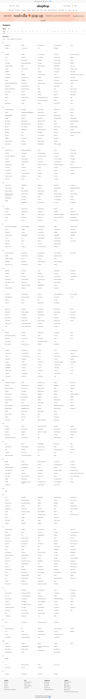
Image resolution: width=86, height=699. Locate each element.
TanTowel (7, 601)
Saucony (7, 566)
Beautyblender (24, 121)
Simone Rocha (41, 529)
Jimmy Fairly (40, 326)
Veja (22, 628)
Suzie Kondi (72, 569)
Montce (55, 414)
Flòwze (39, 240)
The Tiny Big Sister (42, 601)
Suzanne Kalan (73, 566)
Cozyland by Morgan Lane (75, 167)
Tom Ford (56, 604)
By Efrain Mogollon (74, 121)
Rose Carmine (57, 520)
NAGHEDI (7, 429)
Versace (39, 628)
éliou (6, 220)
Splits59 (56, 543)
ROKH (55, 511)
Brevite (55, 123)
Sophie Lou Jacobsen (42, 583)
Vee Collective (8, 637)
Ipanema (39, 294)
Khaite (39, 335)
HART (6, 285)
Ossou (71, 446)
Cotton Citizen (73, 153)
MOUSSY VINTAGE (74, 394)
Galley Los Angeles (9, 253)
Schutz (6, 575)
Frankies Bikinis (57, 240)
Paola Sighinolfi (8, 470)
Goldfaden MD (24, 264)
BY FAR (71, 123)
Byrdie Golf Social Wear (75, 132)
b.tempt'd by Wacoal (9, 109)
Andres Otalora (57, 63)
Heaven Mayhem (25, 279)
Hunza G (72, 279)
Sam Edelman (8, 552)
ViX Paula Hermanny (58, 634)
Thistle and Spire (41, 613)
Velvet (22, 631)
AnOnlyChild (56, 77)
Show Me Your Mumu (25, 560)
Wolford (55, 646)
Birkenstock (40, 118)
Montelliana (56, 417)
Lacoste (6, 356)
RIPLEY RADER (41, 511)
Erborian (56, 208)
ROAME (39, 523)
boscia (55, 112)
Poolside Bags (41, 484)
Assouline (72, 66)
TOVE (55, 616)
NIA (38, 434)
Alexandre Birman (25, 86)
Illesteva (7, 300)
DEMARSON (24, 202)
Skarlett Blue (40, 543)
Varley (6, 634)
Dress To (72, 191)
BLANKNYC (40, 132)
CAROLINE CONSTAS (26, 150)
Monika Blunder (57, 408)
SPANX (55, 535)
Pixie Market (40, 470)
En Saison (40, 217)
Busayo (72, 112)
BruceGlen (56, 138)
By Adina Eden (73, 118)
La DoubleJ (7, 359)
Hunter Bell (72, 270)
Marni (22, 402)
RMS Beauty (40, 517)
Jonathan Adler (57, 323)
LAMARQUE (7, 367)
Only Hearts (56, 443)
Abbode (6, 68)
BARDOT (7, 138)
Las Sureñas (7, 376)
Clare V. (39, 167)
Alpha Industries (41, 66)
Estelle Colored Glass (58, 217)
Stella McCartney (57, 572)
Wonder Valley (57, 652)
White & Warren (41, 650)
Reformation (24, 508)
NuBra (71, 437)
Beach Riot (23, 115)
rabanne (7, 500)
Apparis (55, 94)
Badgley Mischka (8, 115)
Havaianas (23, 276)
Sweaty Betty (73, 572)
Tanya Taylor (8, 604)
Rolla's (55, 514)
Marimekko (23, 391)
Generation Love (8, 264)
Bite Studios (40, 123)
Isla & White (56, 302)
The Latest (23, 607)
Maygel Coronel (41, 388)
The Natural (24, 616)
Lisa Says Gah (57, 364)
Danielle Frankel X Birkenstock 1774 (9, 194)
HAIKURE (7, 270)
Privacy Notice (38, 697)
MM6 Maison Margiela (59, 405)
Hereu (39, 270)
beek (22, 132)
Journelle (56, 326)
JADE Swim (7, 312)
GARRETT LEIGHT (9, 258)
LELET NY (23, 376)
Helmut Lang (24, 282)
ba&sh (6, 112)
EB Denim (7, 208)
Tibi (38, 616)
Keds (22, 341)
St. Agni (55, 552)
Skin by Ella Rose (41, 552)
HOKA (39, 282)
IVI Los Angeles (73, 294)
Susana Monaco (73, 563)
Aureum (72, 83)
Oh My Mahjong (24, 446)
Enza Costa (40, 220)
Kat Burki (23, 335)
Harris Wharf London (9, 282)
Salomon (7, 543)
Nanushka (7, 434)
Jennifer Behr (24, 317)
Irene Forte (40, 297)
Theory (39, 593)
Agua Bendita (24, 60)
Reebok (23, 505)
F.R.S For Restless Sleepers (11, 226)
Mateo (22, 419)
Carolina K (7, 179)
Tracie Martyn (73, 590)
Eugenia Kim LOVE (74, 214)
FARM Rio (7, 243)
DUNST (72, 196)
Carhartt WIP (8, 170)
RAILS (6, 514)
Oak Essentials (8, 446)
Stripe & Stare (73, 535)
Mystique (72, 405)
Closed (39, 176)
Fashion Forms (8, 246)
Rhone (39, 505)
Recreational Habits (25, 503)
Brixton (55, 135)
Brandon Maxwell (57, 118)
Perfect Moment (24, 464)
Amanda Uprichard (42, 74)
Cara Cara (7, 167)
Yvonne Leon (56, 664)
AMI (38, 86)
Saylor (6, 572)
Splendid (56, 540)
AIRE (22, 66)
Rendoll (23, 514)
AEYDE (6, 94)
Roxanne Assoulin (74, 508)
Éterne (55, 220)
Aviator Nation (73, 91)
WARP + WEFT (24, 649)
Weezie (39, 643)
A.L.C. (6, 57)
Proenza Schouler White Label (76, 473)
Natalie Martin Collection (10, 437)
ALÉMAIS (23, 80)
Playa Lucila (40, 476)
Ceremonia (23, 167)
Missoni (55, 396)
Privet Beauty (73, 467)
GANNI (6, 255)
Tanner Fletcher (8, 598)
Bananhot (7, 129)
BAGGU (6, 118)
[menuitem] (11, 5)
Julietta (71, 309)
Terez (6, 613)
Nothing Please (73, 431)
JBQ (6, 326)
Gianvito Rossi (24, 255)
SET (22, 535)
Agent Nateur (8, 103)
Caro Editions (8, 173)
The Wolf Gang (41, 607)
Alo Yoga (39, 63)
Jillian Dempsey (41, 320)
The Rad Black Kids (42, 598)
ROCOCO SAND (57, 497)
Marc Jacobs (7, 419)
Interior (23, 300)
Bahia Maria (7, 121)
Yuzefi (39, 664)
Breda (55, 121)
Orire (55, 452)
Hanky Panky (8, 279)
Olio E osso (23, 452)
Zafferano (7, 674)
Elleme (22, 214)
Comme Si (56, 156)
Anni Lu (55, 74)
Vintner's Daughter (58, 628)
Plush (39, 478)
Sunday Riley (73, 549)
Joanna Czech (57, 309)
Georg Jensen (24, 253)
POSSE (55, 467)
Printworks (72, 464)
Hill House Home (41, 279)
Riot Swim (40, 508)
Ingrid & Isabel (24, 294)
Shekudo (23, 552)
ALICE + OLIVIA (24, 97)
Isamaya (56, 300)
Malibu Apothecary (9, 405)
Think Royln (40, 610)
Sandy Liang (7, 560)
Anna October (57, 68)
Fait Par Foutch (8, 235)
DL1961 (39, 199)
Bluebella (40, 138)
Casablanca (24, 153)
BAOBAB (7, 132)
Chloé (39, 150)
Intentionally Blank (25, 297)
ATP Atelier (72, 77)
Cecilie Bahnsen (24, 161)
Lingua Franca (57, 356)
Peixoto (23, 461)
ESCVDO (56, 211)
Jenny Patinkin (41, 314)
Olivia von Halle (41, 446)
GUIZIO (55, 264)
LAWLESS (23, 359)
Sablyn (6, 532)
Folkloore (40, 243)
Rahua (6, 511)
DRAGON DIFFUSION (74, 188)
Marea (22, 382)
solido (39, 575)
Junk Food (72, 314)
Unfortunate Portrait (42, 622)
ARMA (71, 57)
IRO (38, 300)
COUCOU (72, 156)
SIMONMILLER (41, 535)
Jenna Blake (24, 314)
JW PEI (71, 320)
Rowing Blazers (73, 505)
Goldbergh (23, 261)
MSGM (71, 396)
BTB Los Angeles (57, 144)
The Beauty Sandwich (26, 593)
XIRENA (6, 658)
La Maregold (7, 364)
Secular (6, 581)
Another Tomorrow (58, 83)
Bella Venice (24, 138)
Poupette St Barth (58, 470)
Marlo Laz (23, 399)
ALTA (39, 68)
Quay (6, 491)
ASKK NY (72, 63)
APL (55, 88)
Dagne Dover (8, 185)
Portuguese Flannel (58, 464)
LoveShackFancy (74, 356)
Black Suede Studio (42, 129)
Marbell (6, 417)
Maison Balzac (8, 394)
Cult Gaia (72, 170)
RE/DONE (23, 497)
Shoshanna (23, 558)
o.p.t (6, 443)
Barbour (7, 135)
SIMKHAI (23, 581)
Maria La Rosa (24, 388)
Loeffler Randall (73, 350)
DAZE (22, 188)
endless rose (40, 211)
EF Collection (8, 214)
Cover (71, 164)
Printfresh (72, 461)
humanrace (56, 288)
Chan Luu (23, 170)
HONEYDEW (56, 270)
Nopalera (72, 426)
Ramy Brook (7, 520)
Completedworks (57, 161)
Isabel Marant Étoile (58, 294)
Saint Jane (7, 538)
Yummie (23, 667)
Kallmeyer (7, 338)
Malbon (6, 402)
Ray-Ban (7, 523)
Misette (55, 391)
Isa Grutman (56, 297)
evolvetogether (73, 217)
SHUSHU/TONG (24, 563)
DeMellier (40, 185)
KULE (71, 338)
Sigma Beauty (24, 572)
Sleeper (39, 558)
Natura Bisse (24, 429)
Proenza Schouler (74, 470)
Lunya (71, 364)
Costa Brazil (73, 150)
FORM (55, 226)
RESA (22, 520)
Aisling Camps (24, 68)
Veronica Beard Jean (25, 637)
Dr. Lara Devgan (57, 199)
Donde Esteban (57, 188)
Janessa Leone (8, 323)
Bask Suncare (8, 144)
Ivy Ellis (72, 297)
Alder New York (24, 77)
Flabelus (23, 246)
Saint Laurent (8, 540)
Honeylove (56, 273)
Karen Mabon (8, 341)
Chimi (22, 179)
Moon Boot (56, 419)
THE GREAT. (24, 601)
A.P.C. (6, 60)
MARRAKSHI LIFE (25, 408)
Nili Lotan (56, 426)
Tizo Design (56, 593)
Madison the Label (9, 388)
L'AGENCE (7, 350)
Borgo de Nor (57, 109)
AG (5, 100)
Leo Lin (39, 356)
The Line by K (24, 610)
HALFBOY (7, 273)
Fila (22, 243)
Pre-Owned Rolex (57, 481)
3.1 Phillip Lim (24, 48)
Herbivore (23, 288)
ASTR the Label (73, 68)
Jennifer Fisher (24, 320)
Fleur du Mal (40, 229)
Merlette (39, 408)
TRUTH (71, 601)
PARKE (6, 478)
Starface (56, 558)
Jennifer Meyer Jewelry (26, 323)
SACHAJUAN (8, 535)
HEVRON (40, 273)
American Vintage (41, 83)
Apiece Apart (56, 86)
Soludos (39, 578)
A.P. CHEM (7, 63)
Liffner (55, 350)
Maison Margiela (8, 399)
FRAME (55, 232)
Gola (22, 258)
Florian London (41, 235)
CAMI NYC (7, 161)
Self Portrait (7, 583)
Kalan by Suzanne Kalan (10, 335)
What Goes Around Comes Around (43, 647)
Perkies (23, 470)
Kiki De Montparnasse (42, 341)
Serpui (22, 532)
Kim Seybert (56, 332)
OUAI (71, 452)
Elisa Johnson (24, 208)
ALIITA (22, 103)
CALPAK (7, 153)
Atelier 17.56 (72, 71)
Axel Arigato (73, 94)
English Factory (41, 214)
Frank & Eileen (57, 238)
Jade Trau (7, 314)
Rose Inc (56, 523)
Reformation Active (25, 511)
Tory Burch (56, 613)
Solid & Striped (41, 572)
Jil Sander (40, 323)
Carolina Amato (8, 176)
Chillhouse (23, 176)
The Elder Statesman (25, 595)
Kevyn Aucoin (41, 332)
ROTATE (72, 503)
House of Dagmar (58, 279)
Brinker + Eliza (57, 126)
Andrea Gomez (57, 57)
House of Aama (57, 276)
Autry (71, 86)
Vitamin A (56, 631)
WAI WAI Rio (8, 646)
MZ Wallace (72, 408)
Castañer (23, 156)
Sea (6, 578)
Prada (55, 476)
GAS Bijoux (7, 261)
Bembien (23, 141)
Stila (55, 581)
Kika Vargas (40, 338)
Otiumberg (72, 449)
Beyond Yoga (40, 109)
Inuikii (22, 302)
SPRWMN (56, 549)
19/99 (22, 45)
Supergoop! (72, 560)
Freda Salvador (57, 243)
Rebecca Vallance (25, 500)
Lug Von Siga (73, 361)
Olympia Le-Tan (41, 449)
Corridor (56, 176)
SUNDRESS (72, 552)
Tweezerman (73, 607)
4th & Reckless (41, 45)
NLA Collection (57, 429)
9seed (71, 45)
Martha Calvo (24, 411)
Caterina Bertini (24, 158)
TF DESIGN (7, 616)
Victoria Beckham (41, 634)
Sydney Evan (73, 578)
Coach (55, 150)
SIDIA (22, 566)
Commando (56, 153)
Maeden (6, 391)
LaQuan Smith (8, 370)
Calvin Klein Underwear (10, 156)
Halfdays (7, 276)
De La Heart (24, 196)
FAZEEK (23, 229)
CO (38, 179)
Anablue (39, 94)
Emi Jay (23, 220)
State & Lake (57, 560)
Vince (39, 637)
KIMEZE (39, 344)
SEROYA (23, 529)
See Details (43, 20)
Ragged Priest (8, 508)
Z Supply (56, 674)
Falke (6, 238)
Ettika (71, 208)
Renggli (23, 517)
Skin (39, 549)
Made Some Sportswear (10, 382)
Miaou (39, 414)
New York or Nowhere (42, 431)
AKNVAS (23, 74)
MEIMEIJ (39, 396)
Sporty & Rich (57, 546)
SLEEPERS (40, 560)
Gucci (55, 258)
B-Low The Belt (41, 135)
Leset (39, 359)
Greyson (39, 264)
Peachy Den (7, 484)
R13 (6, 497)
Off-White (7, 452)
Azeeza (71, 100)
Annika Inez (56, 71)
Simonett (40, 532)
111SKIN (6, 48)
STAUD (55, 566)
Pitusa (39, 467)
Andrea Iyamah (57, 60)
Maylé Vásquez (41, 391)
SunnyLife (72, 555)
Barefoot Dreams (8, 141)
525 (38, 48)
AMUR (39, 91)
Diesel (39, 196)
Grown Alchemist (57, 253)
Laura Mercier (24, 350)
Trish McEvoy (73, 595)
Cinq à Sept (40, 161)
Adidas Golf (7, 86)
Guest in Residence (58, 261)
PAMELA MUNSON (9, 467)
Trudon (71, 598)
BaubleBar (23, 109)
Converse (56, 167)
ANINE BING (56, 66)
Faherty (6, 229)
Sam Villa (7, 558)
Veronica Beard (24, 634)
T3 (5, 590)
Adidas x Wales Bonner (10, 88)
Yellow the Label (24, 664)
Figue (22, 240)
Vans (6, 631)
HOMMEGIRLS (41, 285)
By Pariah (72, 129)
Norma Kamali (73, 429)
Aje (22, 71)
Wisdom (56, 643)
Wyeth (71, 643)
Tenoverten (7, 610)
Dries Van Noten (73, 193)
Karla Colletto (8, 344)
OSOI (55, 455)
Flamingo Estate (41, 226)
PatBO (6, 481)
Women (4, 28)
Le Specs (40, 364)
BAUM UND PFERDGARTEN (27, 112)
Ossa (71, 443)
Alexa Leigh (23, 83)
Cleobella (40, 173)
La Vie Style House (25, 356)
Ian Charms (7, 294)
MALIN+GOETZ (8, 408)
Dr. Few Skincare (57, 196)
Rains (6, 517)
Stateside (56, 563)
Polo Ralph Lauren (42, 481)
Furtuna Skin (73, 240)
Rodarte (55, 500)
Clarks (39, 170)
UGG (6, 622)
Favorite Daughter (25, 226)
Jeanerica (23, 309)
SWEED (72, 575)
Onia (39, 455)
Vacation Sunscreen (9, 628)
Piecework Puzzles (42, 461)
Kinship (55, 335)
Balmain (7, 126)
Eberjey (6, 211)
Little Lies (56, 370)
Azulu (71, 103)
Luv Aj (71, 367)
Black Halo (40, 126)
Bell (22, 135)
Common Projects (58, 158)
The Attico (23, 590)
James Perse (7, 317)
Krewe (71, 335)
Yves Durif (40, 667)
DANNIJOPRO (8, 197)
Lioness (55, 359)
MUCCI (71, 399)
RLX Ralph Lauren (42, 514)
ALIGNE (23, 100)
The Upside (40, 604)
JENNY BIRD (40, 312)
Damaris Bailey (8, 188)
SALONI (6, 546)
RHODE (39, 503)
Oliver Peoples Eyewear (26, 455)
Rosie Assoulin (73, 500)
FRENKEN (72, 235)
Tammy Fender (8, 593)
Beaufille (23, 118)
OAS (6, 449)
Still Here (56, 583)
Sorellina (56, 532)
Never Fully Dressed (42, 426)
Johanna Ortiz (57, 320)
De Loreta (23, 199)
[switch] (3, 45)
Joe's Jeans (56, 317)
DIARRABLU (40, 193)
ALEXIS (23, 91)
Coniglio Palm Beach (58, 164)
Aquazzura (56, 97)
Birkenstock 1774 (41, 121)
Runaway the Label (74, 514)
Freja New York (73, 232)
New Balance (40, 429)
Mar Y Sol (23, 417)
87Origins (56, 48)
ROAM (39, 520)
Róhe (55, 508)
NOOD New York (57, 437)
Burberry (72, 109)
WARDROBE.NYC (25, 646)
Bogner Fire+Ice (41, 141)
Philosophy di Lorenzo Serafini (26, 482)
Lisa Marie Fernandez (58, 361)
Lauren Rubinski (24, 353)
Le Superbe (40, 370)
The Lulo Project (24, 613)
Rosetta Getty (73, 497)
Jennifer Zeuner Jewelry (26, 326)
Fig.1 (22, 238)
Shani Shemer (24, 543)
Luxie (71, 373)
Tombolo (56, 601)
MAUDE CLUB (41, 382)
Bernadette (23, 144)
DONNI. (55, 191)
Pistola (39, 464)
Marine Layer (24, 394)
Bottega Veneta (57, 115)
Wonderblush (57, 649)
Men (9, 28)
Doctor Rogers (41, 202)
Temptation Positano (9, 607)
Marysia (23, 414)
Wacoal (6, 643)
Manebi (6, 411)
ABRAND (7, 71)
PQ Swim (56, 473)
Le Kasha (23, 370)
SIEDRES (23, 569)
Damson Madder (8, 191)
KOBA (71, 332)
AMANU (39, 77)
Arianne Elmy (57, 103)
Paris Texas (7, 476)
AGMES (23, 54)
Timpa (55, 590)
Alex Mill (23, 94)
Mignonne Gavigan (42, 419)
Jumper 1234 (73, 312)
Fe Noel (23, 232)
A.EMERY (7, 54)
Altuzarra (40, 71)
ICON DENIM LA (8, 297)
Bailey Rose (7, 123)
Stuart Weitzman (74, 540)
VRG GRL (72, 631)
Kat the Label (24, 338)
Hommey (40, 288)
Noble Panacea (57, 431)
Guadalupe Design (58, 255)
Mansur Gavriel (8, 414)
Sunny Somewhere (74, 558)
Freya (71, 238)
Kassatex (23, 332)
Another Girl (56, 80)
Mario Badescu (24, 396)
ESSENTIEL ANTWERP (59, 214)
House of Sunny (57, 282)
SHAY (22, 549)
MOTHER (72, 388)
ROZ (71, 511)
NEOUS (23, 434)
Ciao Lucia (40, 158)
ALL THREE (40, 57)
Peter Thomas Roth (25, 476)
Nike (39, 437)
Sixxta (39, 540)
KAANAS (7, 332)
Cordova (56, 173)
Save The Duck (8, 569)
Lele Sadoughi (24, 373)
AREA (55, 100)
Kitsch (55, 338)
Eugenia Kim (73, 211)
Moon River (72, 382)
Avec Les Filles (73, 88)
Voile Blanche (57, 637)
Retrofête (23, 523)
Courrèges (72, 158)
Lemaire (39, 350)
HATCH (22, 273)
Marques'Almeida (25, 405)
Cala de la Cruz (8, 150)
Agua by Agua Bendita (26, 63)
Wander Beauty (8, 652)
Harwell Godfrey (8, 288)
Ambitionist (40, 80)
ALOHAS (39, 60)
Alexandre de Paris (25, 88)
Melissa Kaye (40, 402)
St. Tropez (56, 555)
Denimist (40, 188)
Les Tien (39, 367)
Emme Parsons (41, 208)
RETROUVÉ (40, 497)
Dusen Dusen (73, 202)
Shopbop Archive (25, 555)
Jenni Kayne (40, 309)
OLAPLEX (23, 449)
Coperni (55, 170)
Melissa (39, 399)
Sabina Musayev (8, 529)
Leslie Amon (40, 361)
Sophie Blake (40, 581)
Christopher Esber (42, 153)
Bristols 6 (56, 132)
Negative (23, 431)
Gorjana (39, 258)
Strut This (72, 538)
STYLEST (72, 546)
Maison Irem (7, 396)
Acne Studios (8, 74)
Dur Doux (72, 199)
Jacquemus (7, 309)
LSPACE (72, 359)
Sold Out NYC (41, 569)
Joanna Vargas (57, 312)
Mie (38, 417)
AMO (39, 88)
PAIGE (6, 461)
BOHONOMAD (41, 144)
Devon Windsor (41, 191)
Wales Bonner (8, 649)
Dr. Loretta (56, 202)
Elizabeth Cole (24, 211)
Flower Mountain (41, 238)
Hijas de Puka (41, 276)
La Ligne (7, 361)
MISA (55, 388)
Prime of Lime (57, 484)
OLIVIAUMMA (41, 443)
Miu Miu (56, 402)
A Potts (55, 91)
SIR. (38, 538)
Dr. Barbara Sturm (58, 193)
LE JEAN (23, 367)
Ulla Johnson (24, 622)
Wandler (23, 643)
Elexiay (6, 217)
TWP (71, 610)
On (38, 452)
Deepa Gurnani (24, 193)
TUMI (71, 604)
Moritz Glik (72, 385)
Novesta (72, 434)
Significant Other (25, 575)
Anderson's (56, 54)
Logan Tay (72, 353)
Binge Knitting (41, 112)
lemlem (39, 353)
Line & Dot (56, 353)
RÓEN (55, 505)
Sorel (55, 529)
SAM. (6, 549)
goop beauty (40, 255)
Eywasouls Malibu (74, 220)
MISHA (55, 394)
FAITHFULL (7, 232)
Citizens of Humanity (42, 164)
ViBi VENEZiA (41, 631)
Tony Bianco (56, 607)
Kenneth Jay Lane (25, 344)
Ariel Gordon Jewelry (74, 54)
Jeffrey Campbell (25, 312)
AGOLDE (23, 57)
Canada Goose (8, 164)
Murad (71, 402)
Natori (22, 426)
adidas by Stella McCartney (11, 83)
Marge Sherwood (25, 385)
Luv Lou (72, 370)
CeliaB (22, 164)
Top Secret (56, 610)
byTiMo (72, 135)
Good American (41, 253)
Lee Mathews (24, 364)
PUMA (71, 481)
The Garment (24, 598)
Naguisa (7, 431)
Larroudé (7, 373)
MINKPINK (56, 385)
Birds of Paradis (41, 115)
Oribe (55, 446)
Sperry (55, 538)
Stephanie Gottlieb (58, 578)
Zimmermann (24, 674)
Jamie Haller (7, 320)
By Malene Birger (74, 126)
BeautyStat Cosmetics (26, 123)
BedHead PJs (24, 129)
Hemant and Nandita (25, 285)
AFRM (6, 97)
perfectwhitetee (24, 467)
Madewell (7, 385)
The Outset (40, 595)
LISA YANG (56, 367)
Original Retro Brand (58, 449)
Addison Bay (8, 77)
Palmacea (7, 464)
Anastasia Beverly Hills (43, 97)
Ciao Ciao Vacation (42, 156)
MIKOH (55, 382)
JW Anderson (73, 317)
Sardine (6, 563)
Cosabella (56, 179)
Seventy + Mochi (25, 538)
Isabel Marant (41, 302)
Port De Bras (56, 461)
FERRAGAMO (24, 235)
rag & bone (7, 505)
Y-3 (6, 664)
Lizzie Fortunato (57, 373)
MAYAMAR (40, 385)
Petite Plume (24, 478)
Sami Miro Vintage (9, 555)
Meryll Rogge (40, 411)
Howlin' (55, 285)
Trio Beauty (72, 593)
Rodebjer (56, 503)
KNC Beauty (56, 344)
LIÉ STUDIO (40, 376)
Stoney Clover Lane (74, 532)
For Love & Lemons (42, 246)
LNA (55, 376)
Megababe (40, 394)
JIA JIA (39, 317)
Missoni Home (57, 399)
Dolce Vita (56, 185)
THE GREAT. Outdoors (26, 604)
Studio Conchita (73, 543)
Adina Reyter (8, 91)
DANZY (6, 200)
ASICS (71, 60)
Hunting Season (73, 276)
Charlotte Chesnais (25, 173)
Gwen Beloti (72, 253)
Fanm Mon (7, 240)
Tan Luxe (7, 595)
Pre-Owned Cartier (58, 478)
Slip (38, 563)
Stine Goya (72, 529)
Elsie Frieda (24, 217)
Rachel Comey (8, 503)
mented (39, 405)
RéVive (39, 500)
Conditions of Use (44, 697)
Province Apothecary (74, 476)
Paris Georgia (8, 473)
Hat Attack (23, 270)
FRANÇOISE (56, 235)
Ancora (39, 103)
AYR (71, 97)
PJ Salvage (40, 473)
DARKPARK (23, 185)
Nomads (56, 434)
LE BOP (23, 361)
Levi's (39, 373)
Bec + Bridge (24, 126)
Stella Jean (56, 569)
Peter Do (23, 473)
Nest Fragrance (24, 437)
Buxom (71, 115)
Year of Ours (7, 667)
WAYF (22, 652)
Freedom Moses (73, 226)
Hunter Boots (73, 273)
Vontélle (72, 628)
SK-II (39, 546)
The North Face (41, 590)
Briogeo (55, 129)
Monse (55, 411)
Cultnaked (72, 173)
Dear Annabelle (24, 191)
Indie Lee (7, 302)
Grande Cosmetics (42, 261)
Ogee (22, 443)
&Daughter (7, 45)
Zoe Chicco (40, 674)
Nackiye (7, 426)
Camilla (6, 158)
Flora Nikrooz (41, 232)
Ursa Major (56, 622)
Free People (72, 229)
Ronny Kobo (56, 517)
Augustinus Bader (74, 80)
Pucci (71, 478)
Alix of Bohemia (41, 54)
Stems (55, 575)
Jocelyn (55, 314)
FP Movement (57, 229)
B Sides (55, 141)
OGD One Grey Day (9, 455)
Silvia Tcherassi (24, 578)
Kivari (55, 341)
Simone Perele (24, 583)
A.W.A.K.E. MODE (8, 66)
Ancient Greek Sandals (43, 100)
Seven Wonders (24, 540)
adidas (6, 80)
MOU (71, 391)
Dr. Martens (72, 185)
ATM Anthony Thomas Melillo (76, 74)
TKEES (55, 595)
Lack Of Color (8, 353)
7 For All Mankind (58, 45)
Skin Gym (40, 555)
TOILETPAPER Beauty (58, 598)
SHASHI (23, 546)
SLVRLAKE (40, 566)
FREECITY (56, 246)
